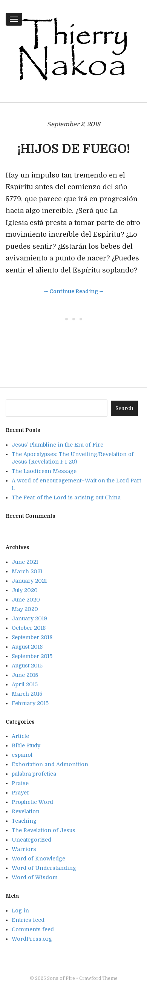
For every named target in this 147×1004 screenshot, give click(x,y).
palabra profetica (34, 774)
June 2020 (26, 600)
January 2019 (29, 618)
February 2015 (30, 703)
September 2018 (32, 637)
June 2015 (25, 675)
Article (20, 736)
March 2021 (27, 571)
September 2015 (32, 656)
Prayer (20, 793)
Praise (20, 783)
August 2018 (27, 647)
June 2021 (25, 562)
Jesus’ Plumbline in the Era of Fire (57, 445)
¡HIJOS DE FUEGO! (73, 149)
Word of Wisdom (35, 877)
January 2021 (29, 581)
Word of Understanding (44, 868)
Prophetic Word (32, 802)
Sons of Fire (61, 978)
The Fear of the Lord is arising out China (66, 497)
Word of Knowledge (38, 859)
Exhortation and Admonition (50, 764)
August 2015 (27, 666)
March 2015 (27, 694)
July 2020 (25, 590)
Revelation (26, 811)
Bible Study (26, 745)
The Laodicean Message (44, 471)
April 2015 (25, 684)
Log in (20, 911)
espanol (22, 755)
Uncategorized (31, 840)
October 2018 (29, 628)
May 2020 (25, 609)
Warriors (24, 849)
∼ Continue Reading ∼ (74, 291)
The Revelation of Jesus (43, 830)
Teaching (24, 821)
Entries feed (28, 920)
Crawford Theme (98, 978)
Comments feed (33, 929)
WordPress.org (32, 939)
